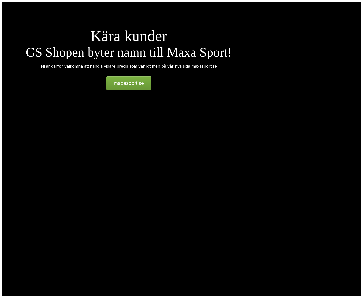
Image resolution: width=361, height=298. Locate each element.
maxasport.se (129, 83)
